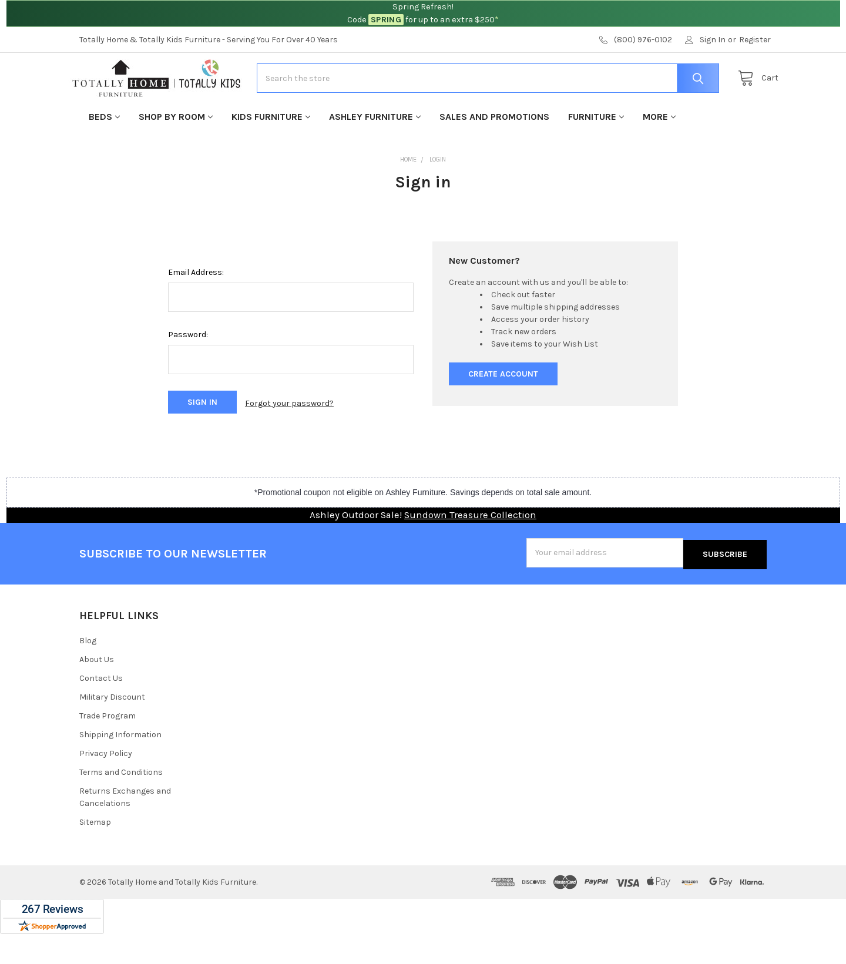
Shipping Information (120, 765)
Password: (188, 369)
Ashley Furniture (375, 150)
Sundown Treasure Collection (470, 546)
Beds (104, 150)
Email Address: (196, 306)
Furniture (596, 150)
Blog (87, 671)
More (659, 150)
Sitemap (95, 852)
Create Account (503, 408)
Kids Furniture (270, 150)
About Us (96, 689)
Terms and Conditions (121, 802)
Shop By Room (176, 150)
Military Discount (112, 727)
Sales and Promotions (494, 150)
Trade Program (107, 746)
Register (755, 40)
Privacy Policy (105, 783)
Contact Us (101, 708)
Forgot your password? (289, 436)
